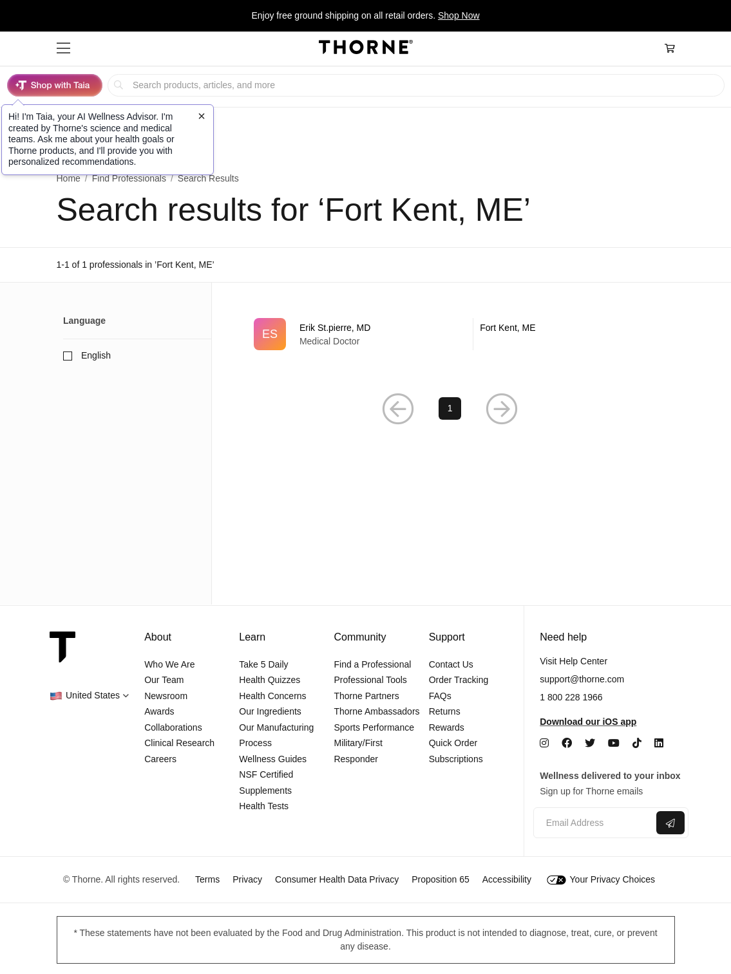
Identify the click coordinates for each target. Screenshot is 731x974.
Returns (444, 711)
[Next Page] (502, 408)
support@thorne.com (582, 679)
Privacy (247, 879)
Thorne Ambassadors (376, 711)
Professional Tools (370, 680)
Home (69, 178)
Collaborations (173, 727)
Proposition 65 (441, 879)
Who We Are (169, 664)
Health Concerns (272, 696)
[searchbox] (416, 85)
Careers (160, 759)
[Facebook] (567, 743)
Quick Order (453, 743)
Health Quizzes (269, 680)
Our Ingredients (270, 711)
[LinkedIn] (658, 743)
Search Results (208, 178)
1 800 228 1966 (571, 697)
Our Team (164, 680)
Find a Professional (372, 664)
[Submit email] (670, 822)
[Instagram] (544, 743)
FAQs (440, 696)
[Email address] (593, 823)
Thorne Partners (366, 696)
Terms (207, 879)
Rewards (446, 727)
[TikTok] (636, 743)
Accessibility (506, 879)
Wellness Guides (273, 759)
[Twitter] (590, 743)
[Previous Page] (398, 408)
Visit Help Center (573, 661)
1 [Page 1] (450, 408)
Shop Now (459, 15)
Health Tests (264, 806)
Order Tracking (459, 680)
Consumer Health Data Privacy (337, 879)
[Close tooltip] (201, 115)
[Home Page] (366, 49)
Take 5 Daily (263, 664)
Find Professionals (129, 178)
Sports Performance (374, 727)
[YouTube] (614, 743)
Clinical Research (179, 743)
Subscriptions (456, 759)
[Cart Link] (670, 48)
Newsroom (165, 696)
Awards (159, 711)
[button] (63, 48)
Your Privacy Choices (601, 879)
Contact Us (451, 664)
